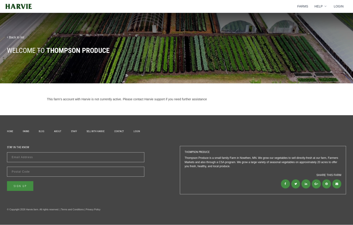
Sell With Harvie (96, 131)
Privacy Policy (93, 209)
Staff (75, 131)
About (58, 131)
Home (10, 131)
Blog (42, 131)
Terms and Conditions (72, 209)
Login (339, 6)
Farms (302, 6)
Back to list (15, 37)
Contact (120, 131)
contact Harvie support (149, 99)
